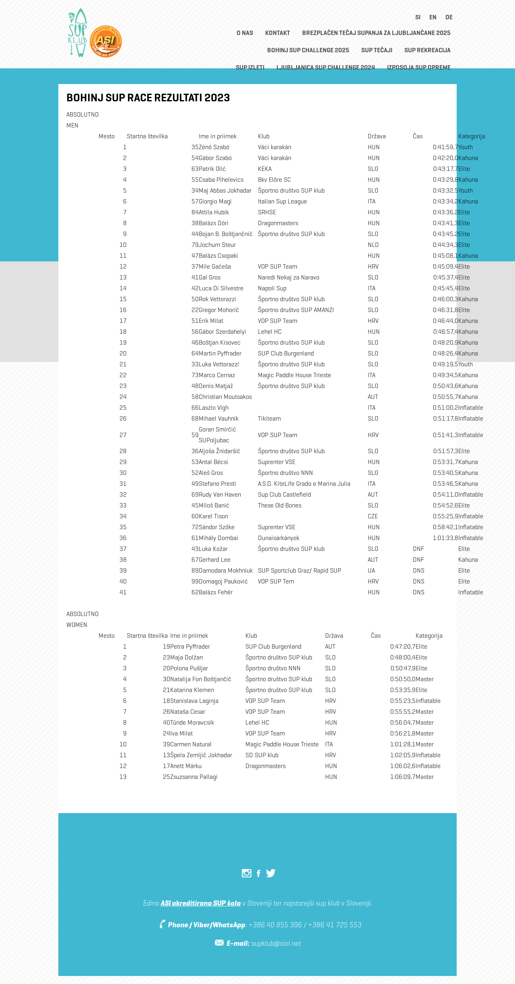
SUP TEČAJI (376, 50)
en (433, 17)
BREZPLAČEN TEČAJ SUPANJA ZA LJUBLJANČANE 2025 (376, 33)
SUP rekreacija (427, 50)
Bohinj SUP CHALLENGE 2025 (308, 50)
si (417, 17)
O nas (245, 33)
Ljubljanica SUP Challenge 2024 (325, 67)
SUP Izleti (250, 67)
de (449, 17)
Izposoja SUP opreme (419, 67)
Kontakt (277, 33)
